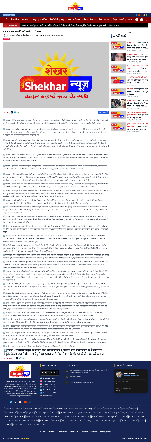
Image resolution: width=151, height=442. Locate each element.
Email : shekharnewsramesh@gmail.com (82, 382)
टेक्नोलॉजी (54, 19)
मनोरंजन (76, 19)
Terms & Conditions (89, 431)
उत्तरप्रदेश (25, 19)
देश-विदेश (15, 19)
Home (42, 431)
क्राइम (35, 19)
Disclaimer (63, 431)
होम (7, 19)
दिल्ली (121, 19)
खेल (100, 19)
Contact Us (74, 431)
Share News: (8, 358)
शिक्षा (115, 19)
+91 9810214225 (76, 377)
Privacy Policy (105, 431)
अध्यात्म (107, 19)
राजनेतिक (44, 19)
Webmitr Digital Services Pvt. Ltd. (138, 438)
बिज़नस (93, 19)
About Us (51, 431)
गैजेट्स (85, 19)
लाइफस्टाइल (66, 19)
